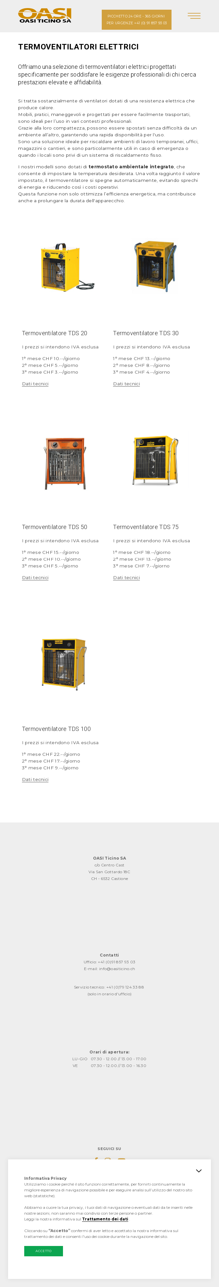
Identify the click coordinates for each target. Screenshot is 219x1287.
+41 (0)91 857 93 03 (116, 961)
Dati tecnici (35, 411)
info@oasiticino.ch (117, 968)
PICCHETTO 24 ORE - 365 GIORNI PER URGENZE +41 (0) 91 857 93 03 (137, 19)
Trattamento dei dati (105, 1219)
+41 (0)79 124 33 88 (125, 987)
